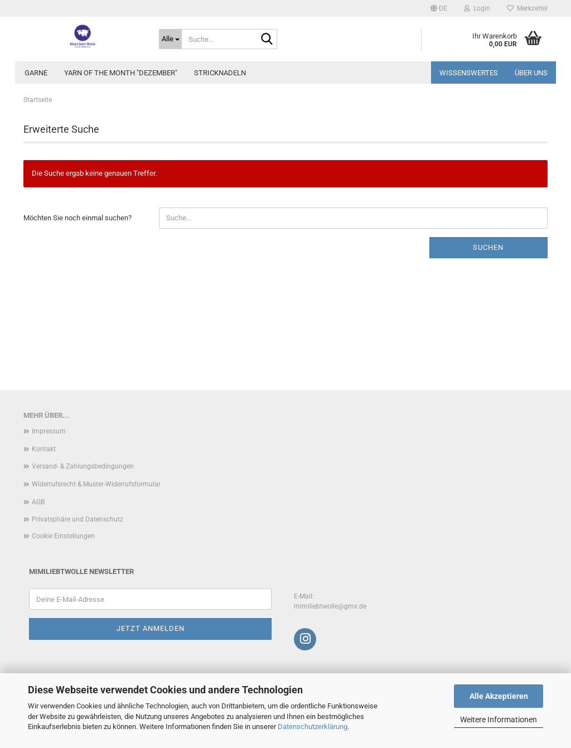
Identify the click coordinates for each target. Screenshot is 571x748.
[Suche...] (170, 39)
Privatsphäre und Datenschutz (77, 519)
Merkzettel (527, 8)
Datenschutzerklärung (312, 726)
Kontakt (44, 449)
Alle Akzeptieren (499, 696)
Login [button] (477, 8)
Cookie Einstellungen (63, 536)
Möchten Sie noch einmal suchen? (77, 218)
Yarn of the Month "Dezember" (120, 73)
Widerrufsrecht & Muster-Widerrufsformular (96, 484)
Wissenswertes (468, 73)
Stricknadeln (220, 73)
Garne (36, 73)
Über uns (531, 73)
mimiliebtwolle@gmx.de (330, 606)
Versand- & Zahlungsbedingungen (83, 466)
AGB (38, 502)
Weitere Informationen (498, 719)
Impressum (49, 431)
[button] (439, 8)
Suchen (488, 247)
